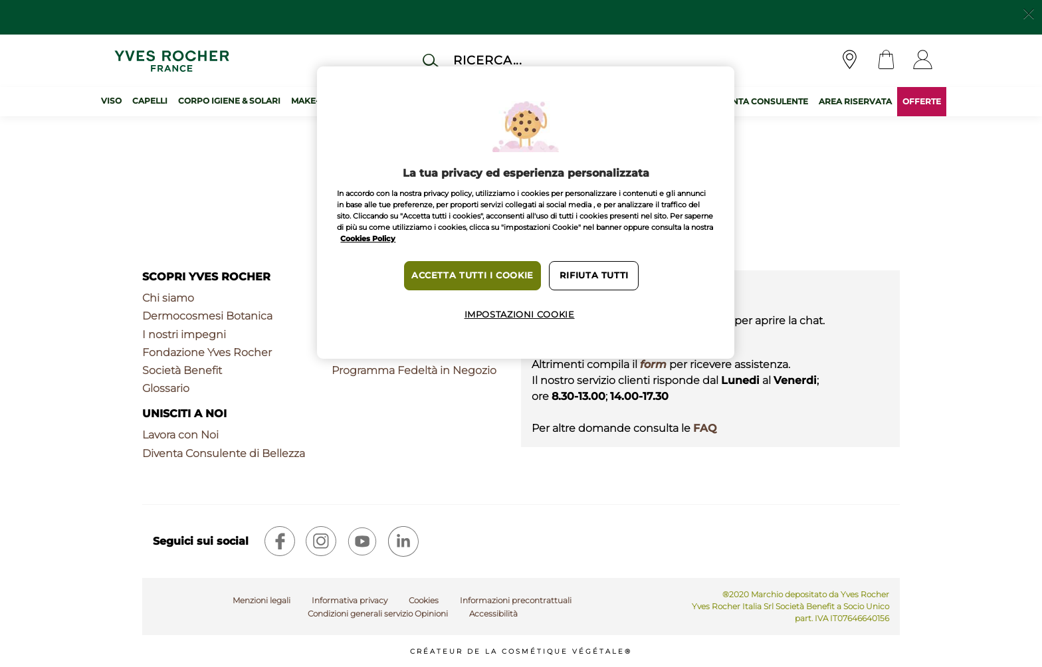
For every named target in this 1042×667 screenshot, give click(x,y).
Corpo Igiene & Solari (229, 101)
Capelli (149, 101)
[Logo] (172, 61)
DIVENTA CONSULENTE (759, 101)
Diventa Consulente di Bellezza (223, 453)
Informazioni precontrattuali (516, 600)
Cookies (424, 600)
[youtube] (362, 541)
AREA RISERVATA (855, 101)
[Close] (1028, 13)
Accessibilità (493, 614)
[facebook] (279, 541)
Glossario (165, 388)
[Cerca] (537, 60)
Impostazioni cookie (520, 315)
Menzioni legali (261, 600)
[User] (922, 61)
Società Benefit (182, 370)
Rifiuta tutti (594, 275)
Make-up (311, 101)
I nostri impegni (184, 334)
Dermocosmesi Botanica (207, 316)
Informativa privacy (349, 600)
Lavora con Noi (180, 435)
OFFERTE (921, 101)
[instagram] (321, 541)
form (653, 364)
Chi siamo (168, 298)
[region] (525, 212)
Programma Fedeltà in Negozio (414, 370)
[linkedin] (403, 541)
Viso (111, 101)
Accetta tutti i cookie (472, 275)
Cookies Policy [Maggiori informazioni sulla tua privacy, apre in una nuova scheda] (367, 238)
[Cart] (886, 61)
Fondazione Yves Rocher (207, 352)
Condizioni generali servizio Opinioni (378, 614)
